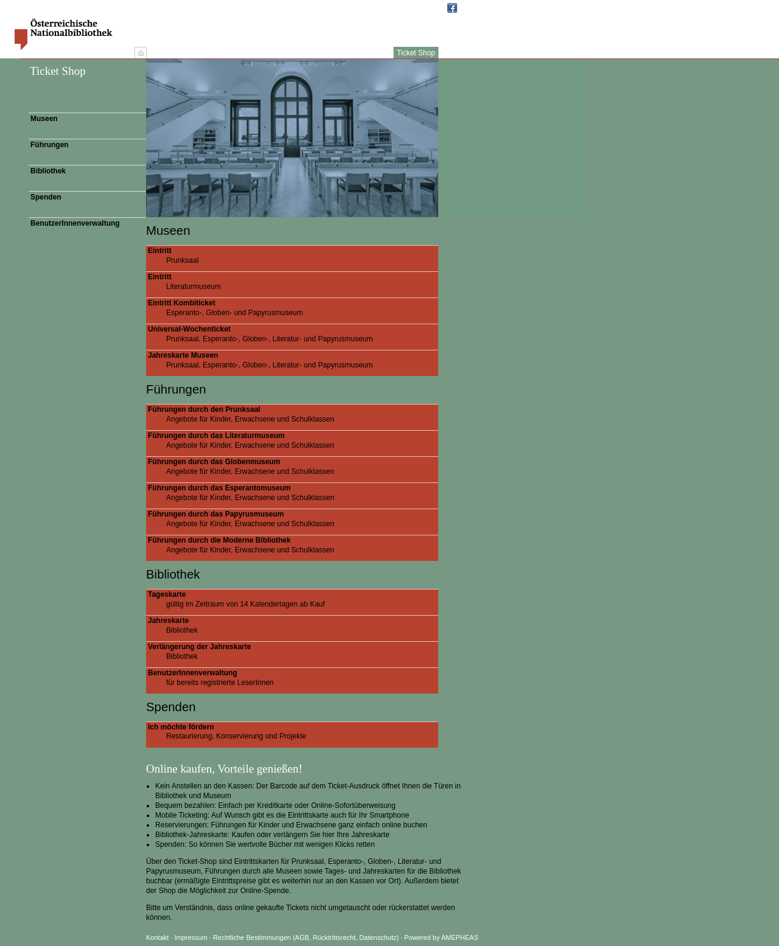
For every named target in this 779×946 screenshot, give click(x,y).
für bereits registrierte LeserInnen (293, 678)
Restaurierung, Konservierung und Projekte (293, 732)
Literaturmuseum (293, 282)
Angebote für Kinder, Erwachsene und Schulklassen (293, 414)
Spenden (45, 197)
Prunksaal (293, 255)
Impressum (192, 937)
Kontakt (157, 937)
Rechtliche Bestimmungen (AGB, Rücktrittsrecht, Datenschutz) (306, 937)
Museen (44, 118)
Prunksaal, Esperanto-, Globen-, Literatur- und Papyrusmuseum (293, 334)
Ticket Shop (416, 53)
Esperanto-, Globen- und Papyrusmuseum (293, 308)
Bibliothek (48, 171)
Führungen (49, 145)
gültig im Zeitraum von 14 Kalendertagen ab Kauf (293, 599)
